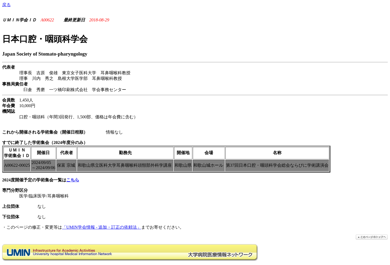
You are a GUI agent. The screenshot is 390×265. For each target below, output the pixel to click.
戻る (6, 4)
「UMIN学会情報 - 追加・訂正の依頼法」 (101, 227)
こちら (72, 180)
